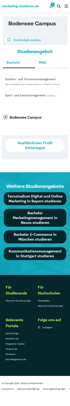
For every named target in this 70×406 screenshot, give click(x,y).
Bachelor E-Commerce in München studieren (35, 237)
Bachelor (13, 62)
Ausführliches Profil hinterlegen (35, 145)
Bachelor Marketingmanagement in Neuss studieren (35, 217)
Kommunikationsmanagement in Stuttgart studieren (35, 253)
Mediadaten (44, 300)
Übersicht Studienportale (18, 300)
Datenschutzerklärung (28, 388)
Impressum (7, 388)
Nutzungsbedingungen (54, 388)
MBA (42, 62)
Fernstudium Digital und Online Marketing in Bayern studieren (35, 198)
